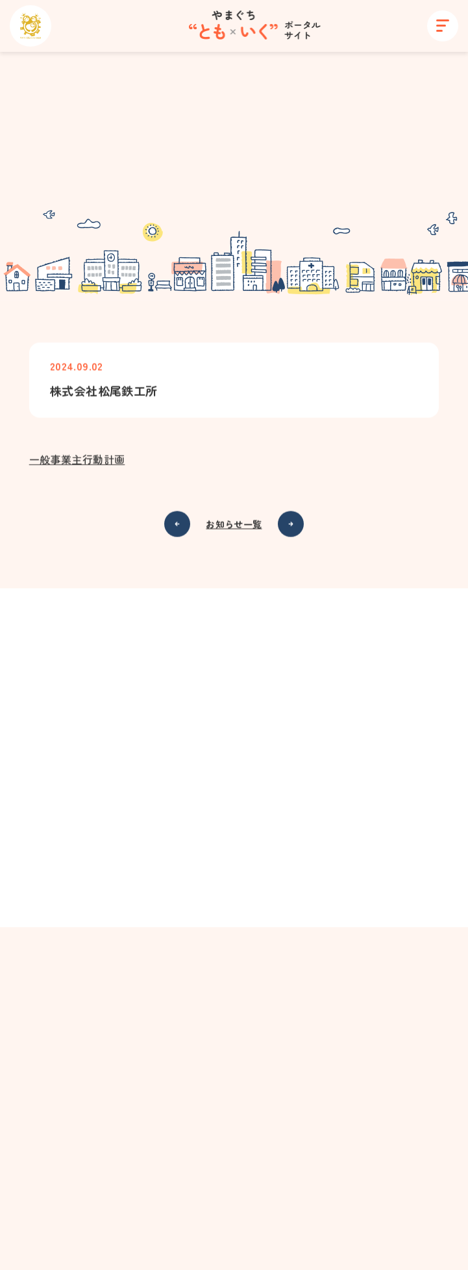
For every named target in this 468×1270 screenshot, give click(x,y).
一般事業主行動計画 (77, 460)
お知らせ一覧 (234, 524)
